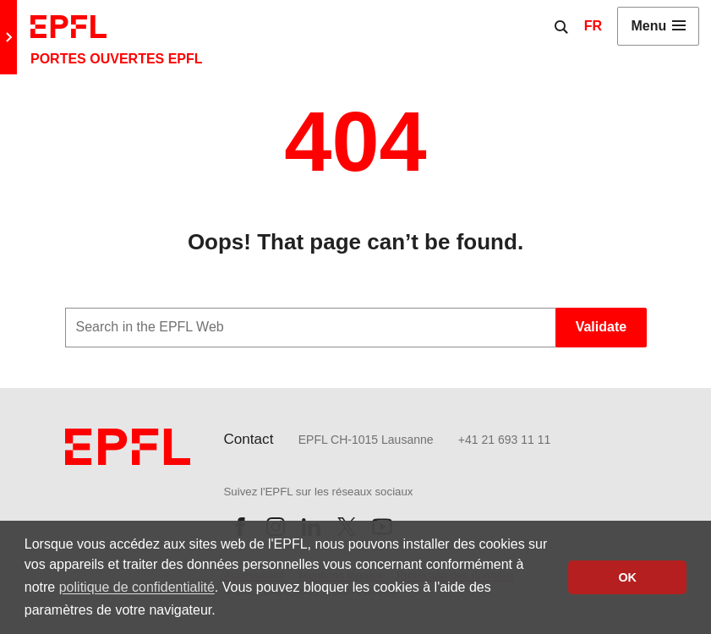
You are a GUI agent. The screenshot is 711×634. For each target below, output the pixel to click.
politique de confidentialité (137, 587)
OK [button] (627, 577)
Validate (601, 327)
